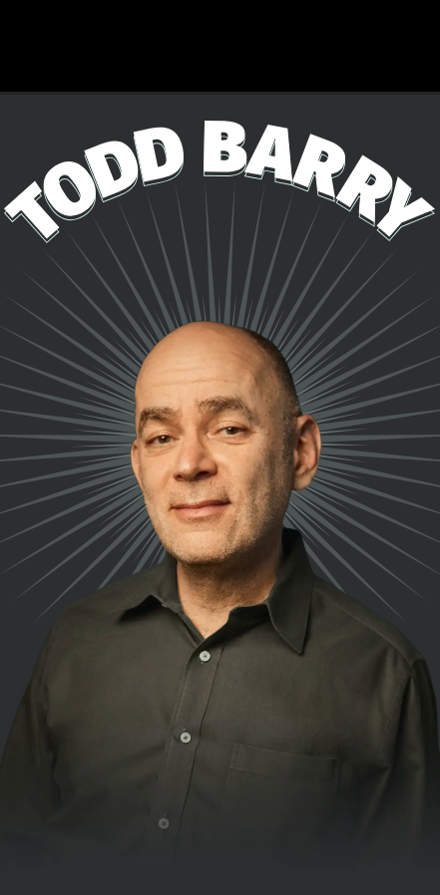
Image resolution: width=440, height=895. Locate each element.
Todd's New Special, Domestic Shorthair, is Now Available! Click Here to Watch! (220, 46)
